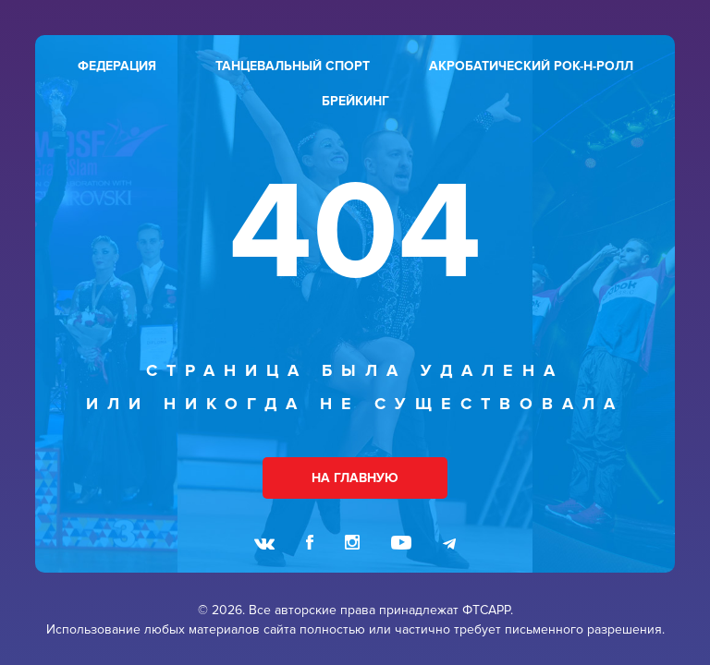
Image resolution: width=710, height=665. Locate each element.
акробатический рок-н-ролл (531, 66)
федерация (117, 66)
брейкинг (355, 101)
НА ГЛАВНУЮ (355, 478)
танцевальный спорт (292, 66)
